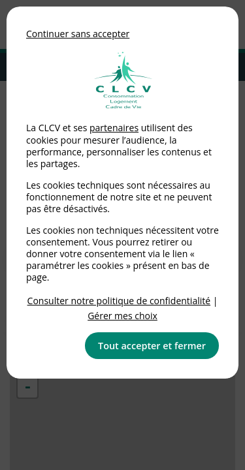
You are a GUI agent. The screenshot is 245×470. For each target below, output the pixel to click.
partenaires (114, 127)
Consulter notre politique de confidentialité (119, 300)
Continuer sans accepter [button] (77, 33)
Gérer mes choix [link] (122, 315)
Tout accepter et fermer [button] (152, 345)
